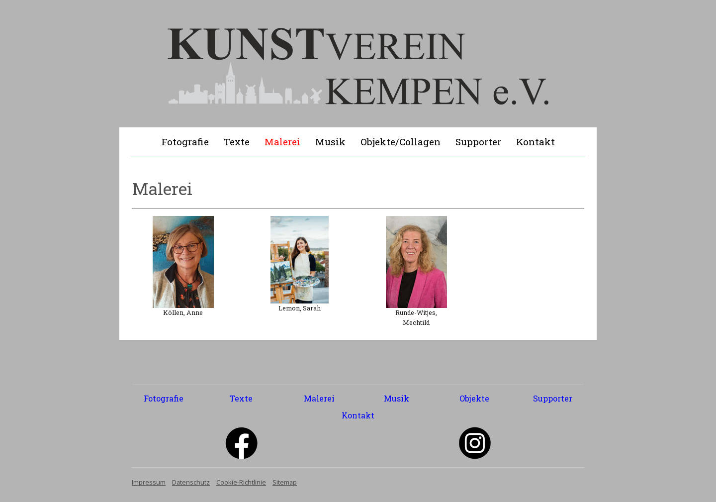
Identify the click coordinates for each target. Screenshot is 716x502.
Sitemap (284, 482)
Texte (237, 141)
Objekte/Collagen (400, 141)
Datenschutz (191, 482)
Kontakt (535, 141)
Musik (330, 141)
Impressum (149, 482)
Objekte (474, 398)
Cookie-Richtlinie (241, 482)
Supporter (478, 141)
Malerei (282, 141)
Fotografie (185, 141)
